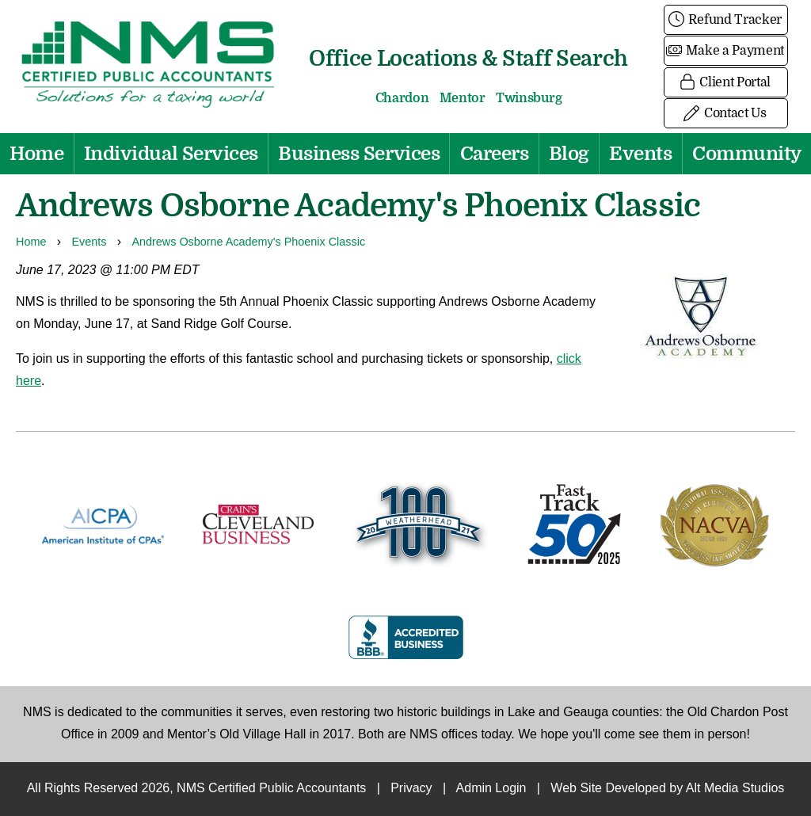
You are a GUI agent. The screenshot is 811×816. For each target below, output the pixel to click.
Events (640, 154)
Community (746, 154)
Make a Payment (726, 51)
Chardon (402, 98)
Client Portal (726, 82)
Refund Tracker (726, 20)
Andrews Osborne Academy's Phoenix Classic (248, 242)
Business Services (359, 154)
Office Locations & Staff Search (468, 58)
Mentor (462, 98)
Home (36, 154)
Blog (569, 154)
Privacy (411, 788)
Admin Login (491, 788)
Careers (494, 154)
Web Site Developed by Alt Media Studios (667, 788)
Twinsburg (529, 98)
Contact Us (725, 113)
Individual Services (171, 154)
